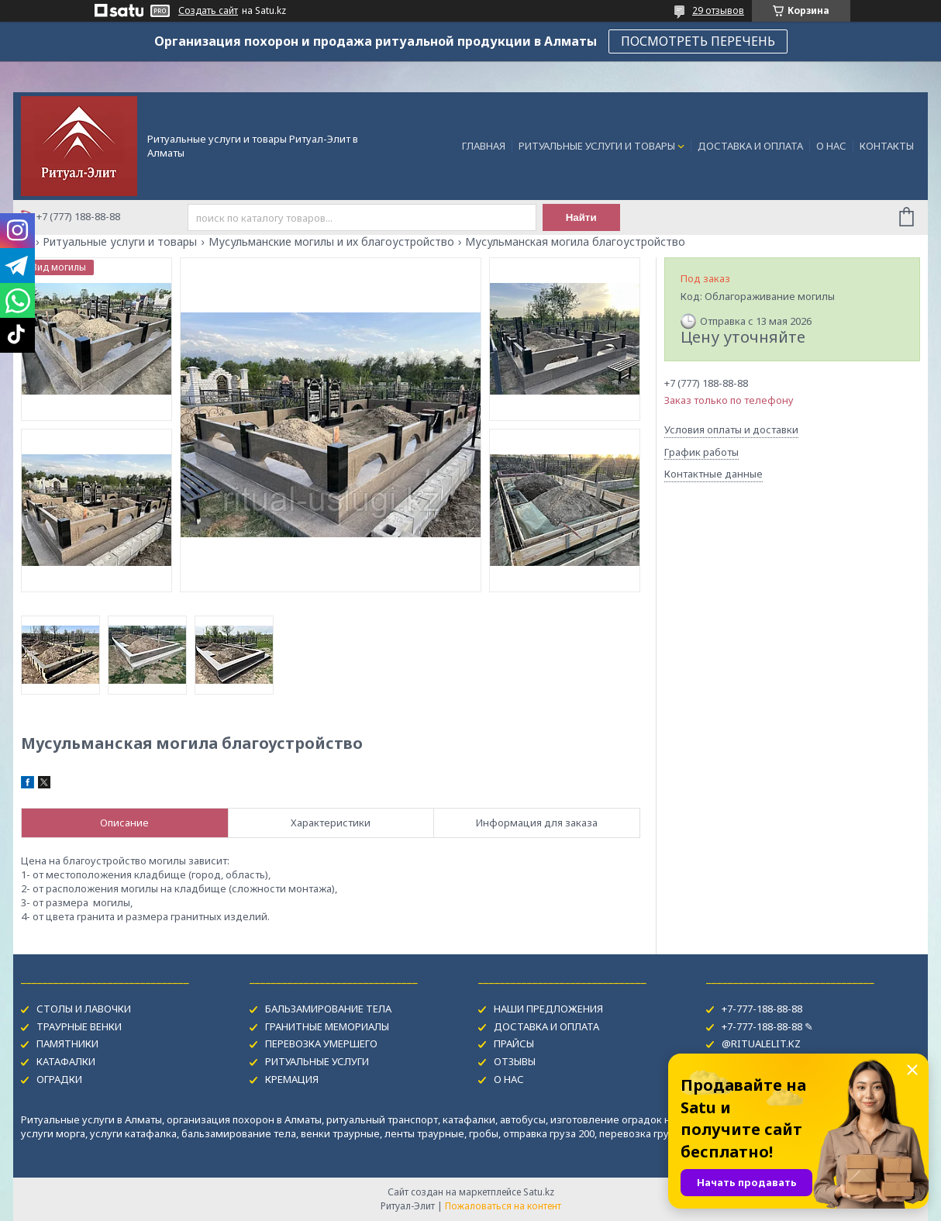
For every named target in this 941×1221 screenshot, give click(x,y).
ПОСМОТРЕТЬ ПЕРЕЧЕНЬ (698, 41)
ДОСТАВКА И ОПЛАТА (750, 146)
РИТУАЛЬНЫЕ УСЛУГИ (317, 1061)
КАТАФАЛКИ (65, 1061)
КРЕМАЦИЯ (292, 1079)
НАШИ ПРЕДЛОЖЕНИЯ (548, 1009)
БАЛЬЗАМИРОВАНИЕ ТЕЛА (328, 1009)
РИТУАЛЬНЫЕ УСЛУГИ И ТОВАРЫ (597, 146)
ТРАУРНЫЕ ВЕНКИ (79, 1026)
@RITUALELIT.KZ (761, 1043)
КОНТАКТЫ (887, 146)
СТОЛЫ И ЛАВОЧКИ (83, 1009)
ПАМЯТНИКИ (67, 1043)
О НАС (831, 146)
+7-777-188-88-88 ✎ (767, 1026)
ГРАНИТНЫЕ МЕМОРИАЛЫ (327, 1026)
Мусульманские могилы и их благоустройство (331, 242)
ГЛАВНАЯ (483, 146)
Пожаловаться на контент (503, 1205)
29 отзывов (718, 10)
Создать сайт (208, 10)
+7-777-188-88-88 (762, 1009)
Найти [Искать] (581, 217)
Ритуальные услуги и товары (120, 242)
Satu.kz (538, 1192)
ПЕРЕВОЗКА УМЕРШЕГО (321, 1043)
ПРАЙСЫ (514, 1043)
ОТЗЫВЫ (515, 1061)
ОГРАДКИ (59, 1079)
